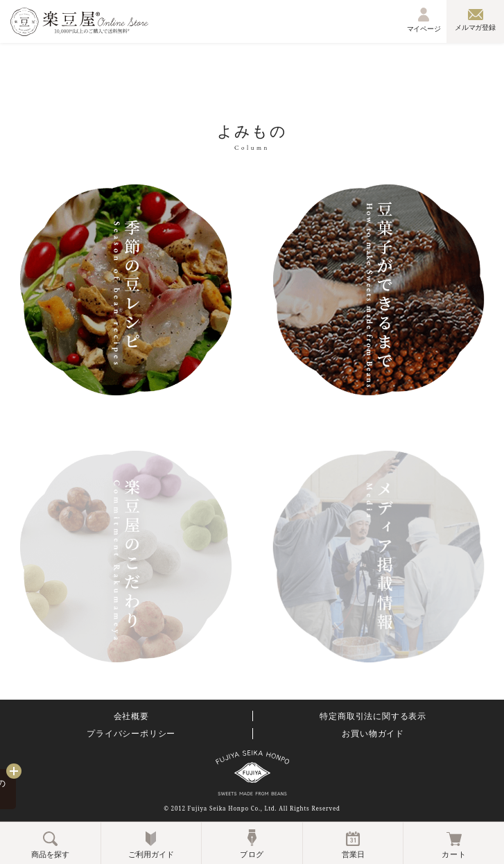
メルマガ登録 (475, 20)
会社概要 (131, 716)
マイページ (424, 20)
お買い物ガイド (373, 733)
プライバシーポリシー (131, 733)
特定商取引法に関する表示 (373, 716)
